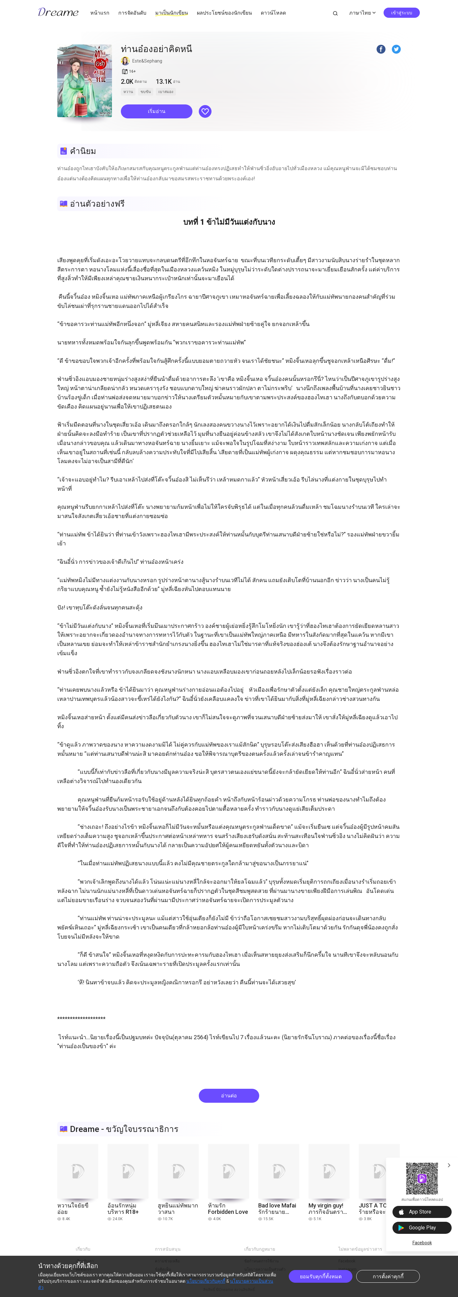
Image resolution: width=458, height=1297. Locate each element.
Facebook (422, 1242)
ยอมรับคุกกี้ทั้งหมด (321, 1277)
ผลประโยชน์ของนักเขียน (224, 13)
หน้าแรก (99, 13)
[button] (156, 111)
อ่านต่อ (229, 1095)
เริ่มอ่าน (156, 111)
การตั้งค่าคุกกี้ (388, 1277)
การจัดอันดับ (132, 13)
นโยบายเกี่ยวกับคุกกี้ (205, 1281)
